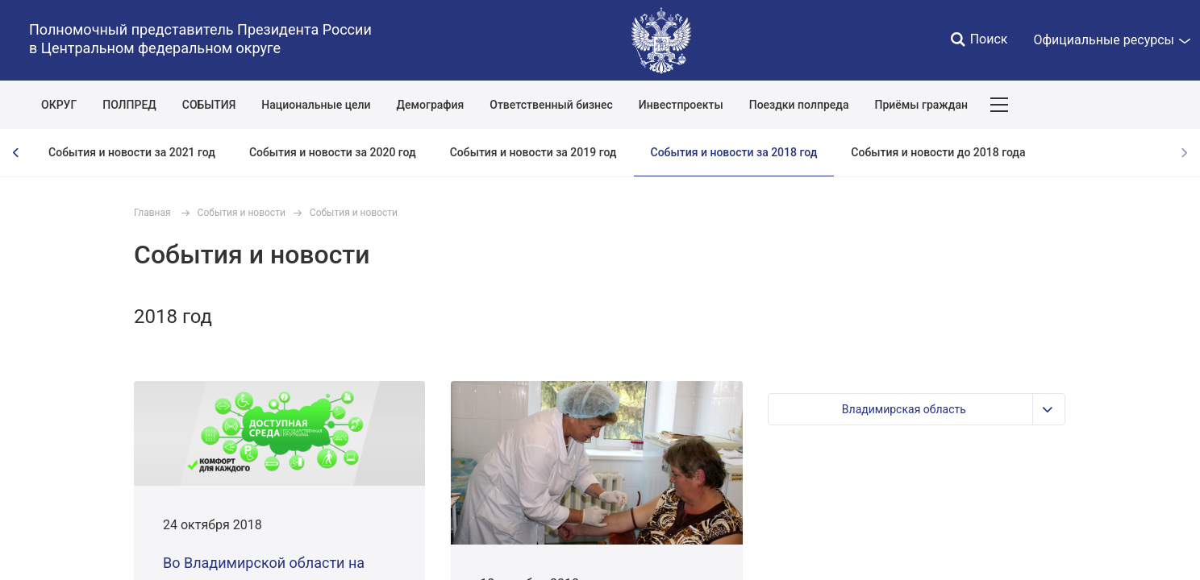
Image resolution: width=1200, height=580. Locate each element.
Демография (431, 104)
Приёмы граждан (920, 104)
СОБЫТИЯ (209, 104)
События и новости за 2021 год (131, 152)
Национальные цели (315, 104)
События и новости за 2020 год (332, 152)
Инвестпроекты (681, 104)
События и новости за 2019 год (533, 152)
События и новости (241, 212)
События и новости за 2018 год (734, 152)
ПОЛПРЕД (129, 104)
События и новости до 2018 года (938, 152)
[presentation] (16, 152)
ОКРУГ (59, 104)
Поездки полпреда (799, 104)
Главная (152, 212)
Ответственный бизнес (551, 104)
